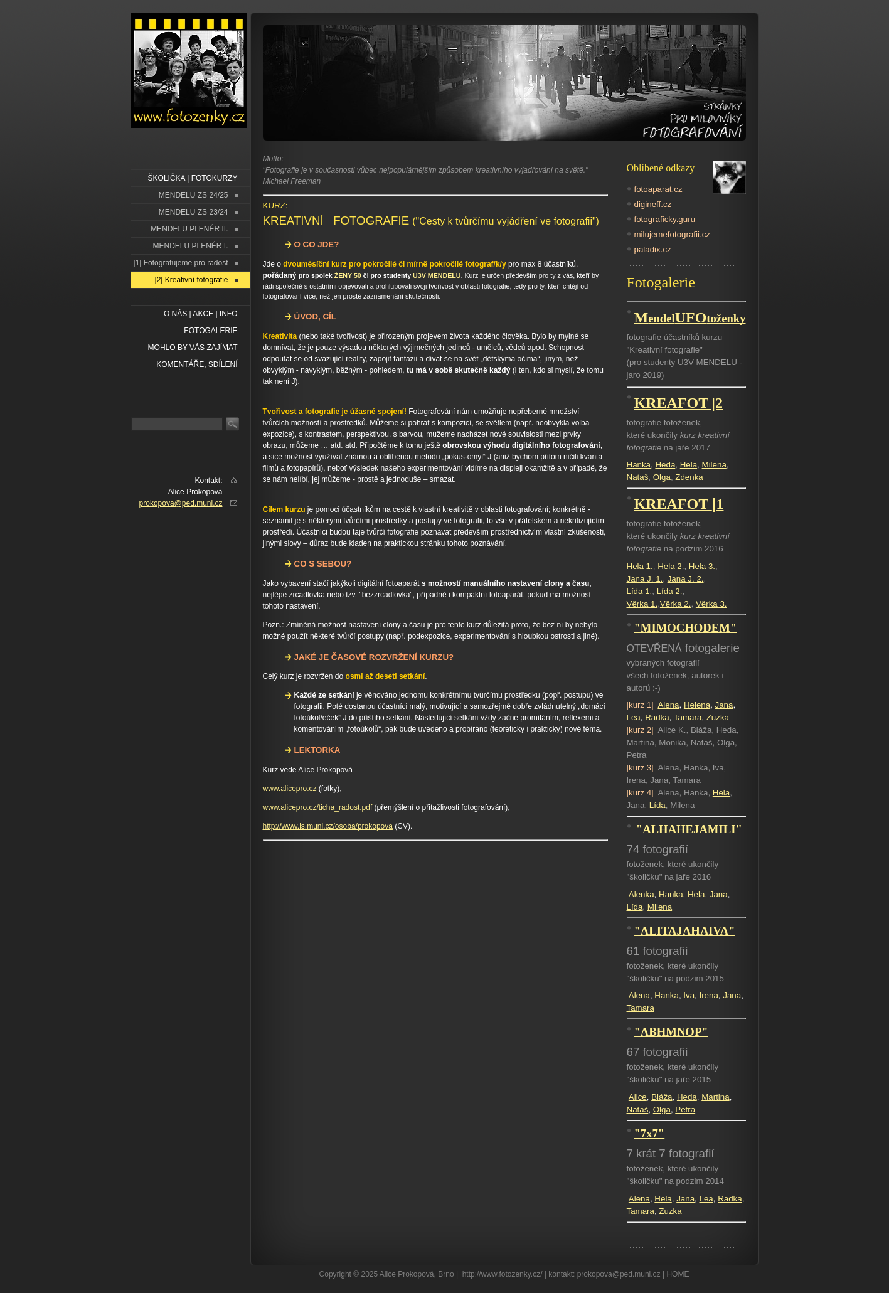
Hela (688, 464)
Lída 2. (670, 591)
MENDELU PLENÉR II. (189, 229)
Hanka (639, 464)
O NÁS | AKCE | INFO (201, 313)
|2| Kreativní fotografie (191, 279)
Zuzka (717, 717)
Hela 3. (702, 566)
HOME (677, 1274)
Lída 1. (639, 591)
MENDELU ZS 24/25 (193, 195)
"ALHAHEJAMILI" (689, 829)
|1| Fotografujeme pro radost (181, 262)
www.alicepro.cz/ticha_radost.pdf (318, 807)
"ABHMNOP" (671, 1031)
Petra (685, 1109)
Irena (708, 995)
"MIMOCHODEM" (685, 627)
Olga (662, 477)
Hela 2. (670, 566)
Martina (715, 1097)
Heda (665, 464)
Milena (714, 464)
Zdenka (689, 477)
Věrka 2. (675, 604)
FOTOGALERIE (210, 330)
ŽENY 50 (347, 275)
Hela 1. (640, 566)
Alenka (641, 894)
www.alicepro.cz (290, 788)
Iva (689, 995)
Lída (657, 805)
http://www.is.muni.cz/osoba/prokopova (328, 826)
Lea (634, 717)
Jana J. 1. (645, 578)
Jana (724, 705)
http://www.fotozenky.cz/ (502, 1274)
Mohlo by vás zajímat (193, 347)
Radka (657, 717)
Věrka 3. (711, 604)
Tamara (687, 717)
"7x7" (649, 1133)
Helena (697, 705)
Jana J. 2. (686, 578)
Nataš (638, 477)
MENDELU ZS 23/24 (193, 212)
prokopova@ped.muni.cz (181, 503)
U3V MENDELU (436, 275)
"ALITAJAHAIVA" (684, 930)
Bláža (661, 1097)
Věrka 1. (642, 604)
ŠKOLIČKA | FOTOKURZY (193, 178)
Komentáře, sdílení (196, 364)
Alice (638, 1097)
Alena (668, 705)
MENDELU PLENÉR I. (190, 246)
